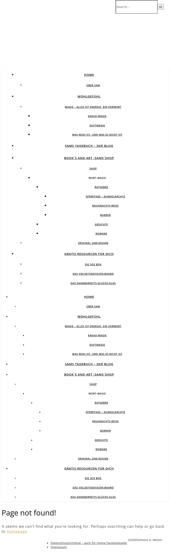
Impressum (59, 547)
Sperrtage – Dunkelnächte (105, 196)
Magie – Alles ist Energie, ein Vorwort (93, 107)
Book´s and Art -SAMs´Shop (89, 158)
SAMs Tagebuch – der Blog (89, 146)
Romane (101, 233)
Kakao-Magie (97, 116)
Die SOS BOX (93, 264)
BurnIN (105, 215)
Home (89, 75)
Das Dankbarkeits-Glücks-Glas (93, 283)
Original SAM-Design (93, 243)
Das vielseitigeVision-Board (93, 274)
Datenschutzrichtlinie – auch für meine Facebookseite (89, 543)
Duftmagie (97, 125)
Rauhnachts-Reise (105, 205)
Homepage (17, 531)
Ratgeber (101, 187)
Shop (93, 168)
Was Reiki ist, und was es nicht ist (97, 134)
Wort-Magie (97, 178)
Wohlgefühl (89, 96)
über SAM (93, 85)
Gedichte (101, 224)
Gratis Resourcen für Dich (89, 254)
